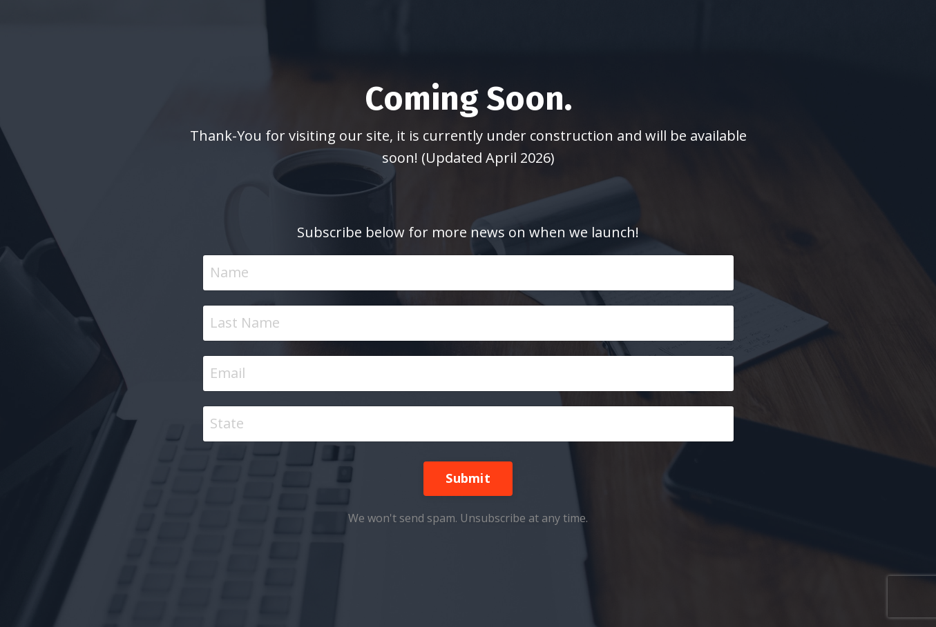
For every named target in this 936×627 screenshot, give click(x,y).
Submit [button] (468, 478)
